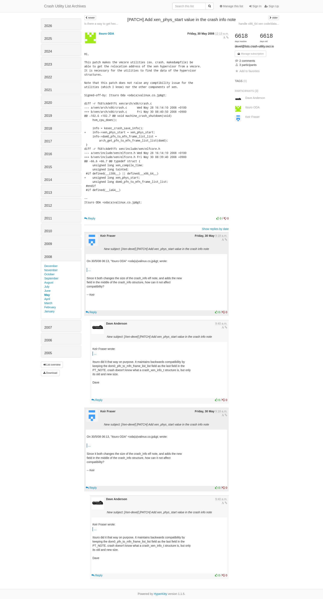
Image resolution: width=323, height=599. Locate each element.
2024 (48, 51)
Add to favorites (247, 71)
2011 (48, 218)
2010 (48, 231)
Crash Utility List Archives (65, 6)
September (51, 278)
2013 (48, 193)
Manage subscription (250, 53)
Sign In (255, 6)
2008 (48, 257)
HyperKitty (160, 593)
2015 (48, 167)
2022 (48, 77)
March (48, 303)
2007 (48, 327)
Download (50, 373)
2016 (48, 154)
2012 (48, 205)
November (51, 270)
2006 (48, 340)
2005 (48, 353)
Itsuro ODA (106, 33)
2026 (48, 26)
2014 (48, 180)
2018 (48, 128)
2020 (48, 103)
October (49, 274)
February (50, 307)
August (48, 282)
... (89, 270)
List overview (52, 364)
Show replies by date (215, 229)
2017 (48, 141)
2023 (48, 64)
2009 (48, 244)
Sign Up (271, 6)
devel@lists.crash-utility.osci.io (254, 46)
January (49, 311)
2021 (48, 90)
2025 (48, 39)
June (47, 290)
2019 (48, 116)
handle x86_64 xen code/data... (259, 23)
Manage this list (231, 6)
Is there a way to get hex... (101, 23)
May (47, 295)
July (46, 286)
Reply (89, 218)
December (51, 266)
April (47, 299)
